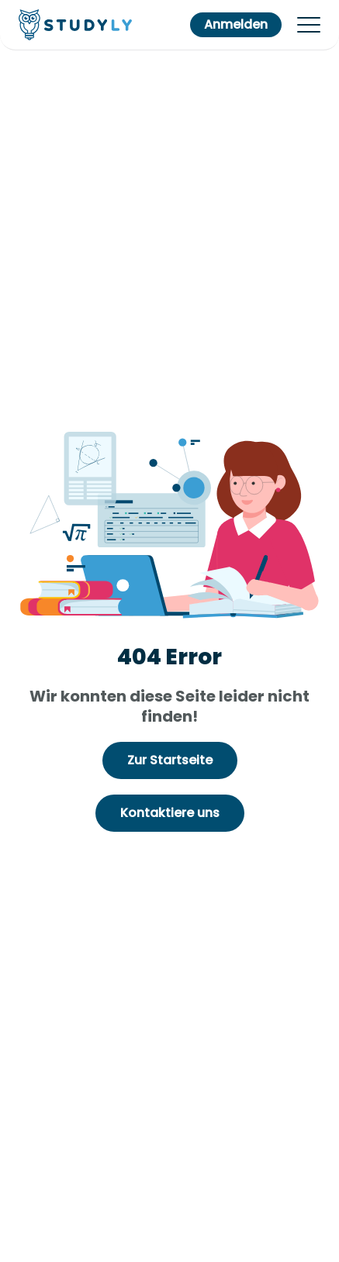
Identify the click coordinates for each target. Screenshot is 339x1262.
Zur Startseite (170, 760)
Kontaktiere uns (170, 813)
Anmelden (236, 24)
